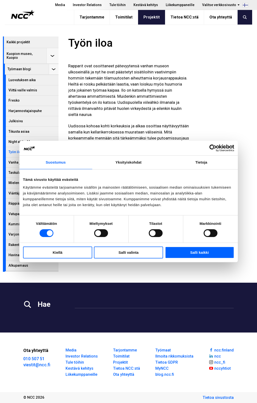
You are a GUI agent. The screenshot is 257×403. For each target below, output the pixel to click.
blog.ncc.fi (164, 374)
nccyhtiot (220, 368)
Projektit (151, 17)
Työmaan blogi (19, 69)
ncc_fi (217, 362)
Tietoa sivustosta (218, 397)
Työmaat (163, 350)
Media (60, 5)
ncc (215, 356)
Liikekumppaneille (180, 5)
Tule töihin (117, 5)
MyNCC (162, 368)
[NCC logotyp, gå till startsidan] (23, 14)
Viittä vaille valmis (22, 90)
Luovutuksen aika (22, 80)
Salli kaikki (199, 252)
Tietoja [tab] (201, 162)
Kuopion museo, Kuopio (20, 55)
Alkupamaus (18, 265)
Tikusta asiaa (18, 131)
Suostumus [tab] (56, 162)
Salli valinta (128, 252)
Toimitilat (124, 17)
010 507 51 (34, 358)
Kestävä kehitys (145, 5)
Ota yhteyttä (220, 17)
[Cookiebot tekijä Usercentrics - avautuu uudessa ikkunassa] (213, 148)
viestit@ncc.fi (36, 364)
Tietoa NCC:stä (185, 17)
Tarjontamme (92, 17)
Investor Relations (87, 5)
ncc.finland (221, 349)
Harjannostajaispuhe (25, 111)
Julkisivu (15, 121)
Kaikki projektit (18, 42)
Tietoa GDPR (166, 362)
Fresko (14, 100)
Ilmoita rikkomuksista (174, 356)
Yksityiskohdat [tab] (128, 162)
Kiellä (57, 252)
